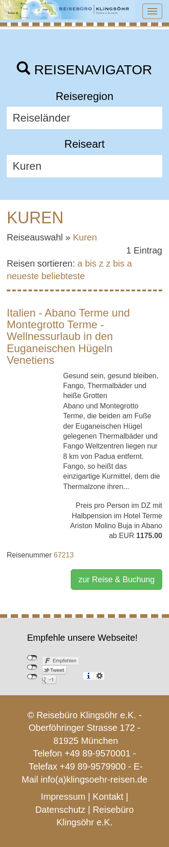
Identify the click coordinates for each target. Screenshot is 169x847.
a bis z (91, 263)
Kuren (85, 237)
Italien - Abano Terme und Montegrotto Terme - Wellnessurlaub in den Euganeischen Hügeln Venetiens (68, 337)
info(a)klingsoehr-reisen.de (94, 779)
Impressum (63, 797)
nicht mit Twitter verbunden (32, 667)
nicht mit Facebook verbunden (32, 658)
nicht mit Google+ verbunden (32, 676)
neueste (23, 276)
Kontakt (108, 797)
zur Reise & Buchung (116, 579)
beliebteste (63, 276)
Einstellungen (99, 675)
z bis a (119, 263)
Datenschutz (60, 810)
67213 (64, 555)
